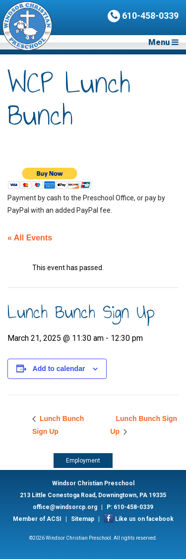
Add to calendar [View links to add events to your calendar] (59, 369)
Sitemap (82, 518)
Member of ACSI (37, 518)
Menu (163, 42)
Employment (83, 460)
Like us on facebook (144, 518)
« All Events (29, 237)
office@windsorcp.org (65, 507)
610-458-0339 (143, 16)
